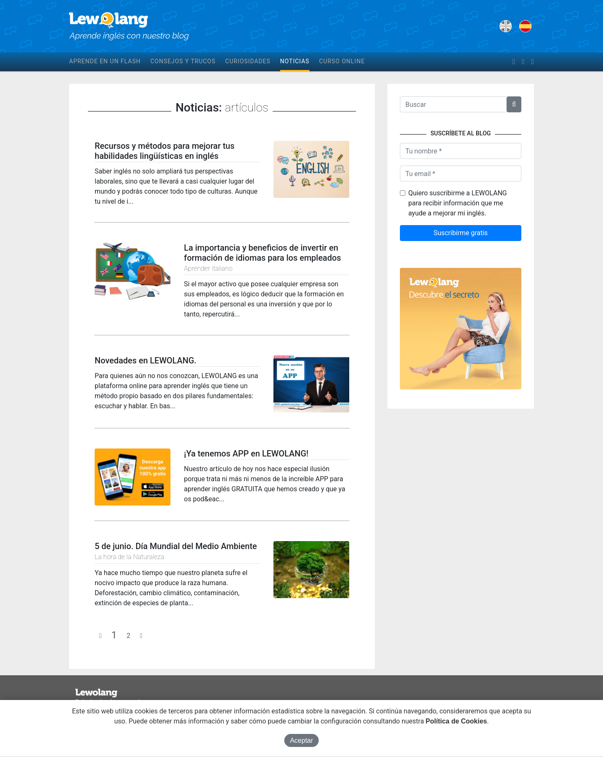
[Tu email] (460, 173)
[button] (514, 104)
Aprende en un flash (105, 61)
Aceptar (301, 740)
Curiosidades (248, 61)
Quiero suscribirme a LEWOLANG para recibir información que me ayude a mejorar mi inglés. (457, 203)
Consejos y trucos (183, 61)
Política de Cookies (456, 721)
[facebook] (514, 62)
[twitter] (523, 62)
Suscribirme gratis (460, 233)
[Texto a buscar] (453, 104)
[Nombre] (460, 151)
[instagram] (532, 62)
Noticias (294, 61)
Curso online (342, 61)
